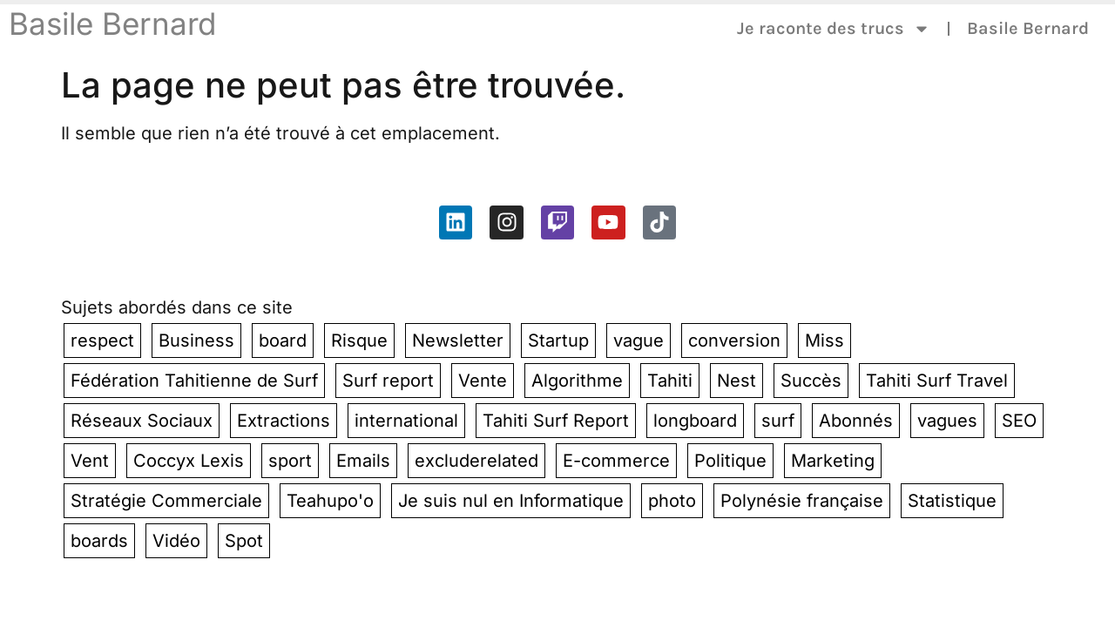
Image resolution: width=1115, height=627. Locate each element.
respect (102, 340)
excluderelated (476, 460)
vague (638, 340)
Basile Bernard (112, 23)
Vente (482, 380)
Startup (558, 340)
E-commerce (616, 460)
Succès (810, 380)
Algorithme (577, 380)
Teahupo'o (330, 500)
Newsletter (457, 340)
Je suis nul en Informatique (511, 500)
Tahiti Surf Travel (937, 380)
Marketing (833, 460)
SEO (1019, 420)
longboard (695, 420)
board (283, 340)
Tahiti (670, 380)
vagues (947, 420)
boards (99, 540)
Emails (363, 460)
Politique (730, 460)
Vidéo (176, 540)
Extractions (283, 420)
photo (672, 500)
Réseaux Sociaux (142, 420)
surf (777, 420)
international (406, 420)
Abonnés (856, 420)
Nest (736, 380)
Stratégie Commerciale (166, 500)
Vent (90, 460)
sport (290, 460)
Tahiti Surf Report (556, 420)
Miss (824, 340)
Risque (359, 340)
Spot (244, 540)
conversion (734, 340)
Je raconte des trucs (833, 28)
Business (196, 340)
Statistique (952, 500)
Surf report (388, 380)
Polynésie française (801, 500)
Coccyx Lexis (188, 460)
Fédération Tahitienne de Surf (194, 380)
